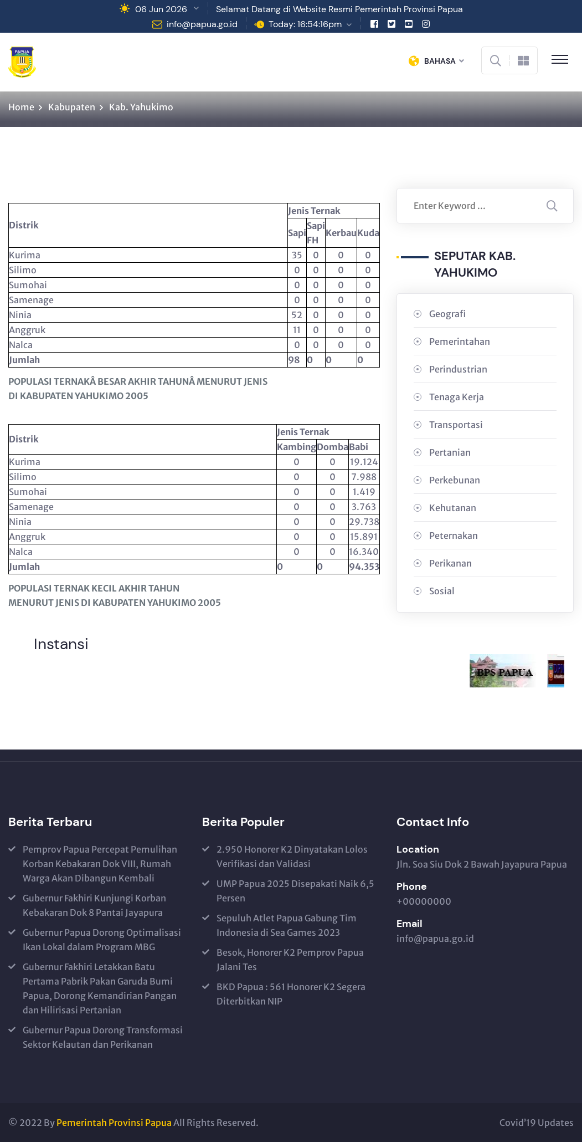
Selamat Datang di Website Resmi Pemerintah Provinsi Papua (339, 9)
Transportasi (456, 424)
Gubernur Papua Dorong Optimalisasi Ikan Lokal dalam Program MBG (102, 939)
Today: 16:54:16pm (305, 24)
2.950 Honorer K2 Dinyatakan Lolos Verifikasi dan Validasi (292, 856)
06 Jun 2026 (161, 9)
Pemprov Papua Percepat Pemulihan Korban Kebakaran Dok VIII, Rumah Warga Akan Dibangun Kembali (100, 864)
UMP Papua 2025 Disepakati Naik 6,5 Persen (295, 891)
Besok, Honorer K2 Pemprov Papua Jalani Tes (290, 959)
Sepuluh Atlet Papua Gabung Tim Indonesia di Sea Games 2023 (287, 925)
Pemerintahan (459, 341)
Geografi (447, 313)
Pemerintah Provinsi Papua (114, 1122)
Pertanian (450, 452)
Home (21, 107)
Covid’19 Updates (536, 1122)
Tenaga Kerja (456, 396)
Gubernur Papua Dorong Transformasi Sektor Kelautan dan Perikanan (103, 1037)
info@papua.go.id (202, 24)
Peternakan (453, 535)
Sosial (442, 591)
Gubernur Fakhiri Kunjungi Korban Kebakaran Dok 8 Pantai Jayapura (94, 905)
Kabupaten (71, 107)
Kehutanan (452, 507)
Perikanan (450, 563)
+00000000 (423, 901)
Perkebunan (454, 480)
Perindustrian (458, 369)
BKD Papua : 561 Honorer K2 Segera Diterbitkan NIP (291, 994)
